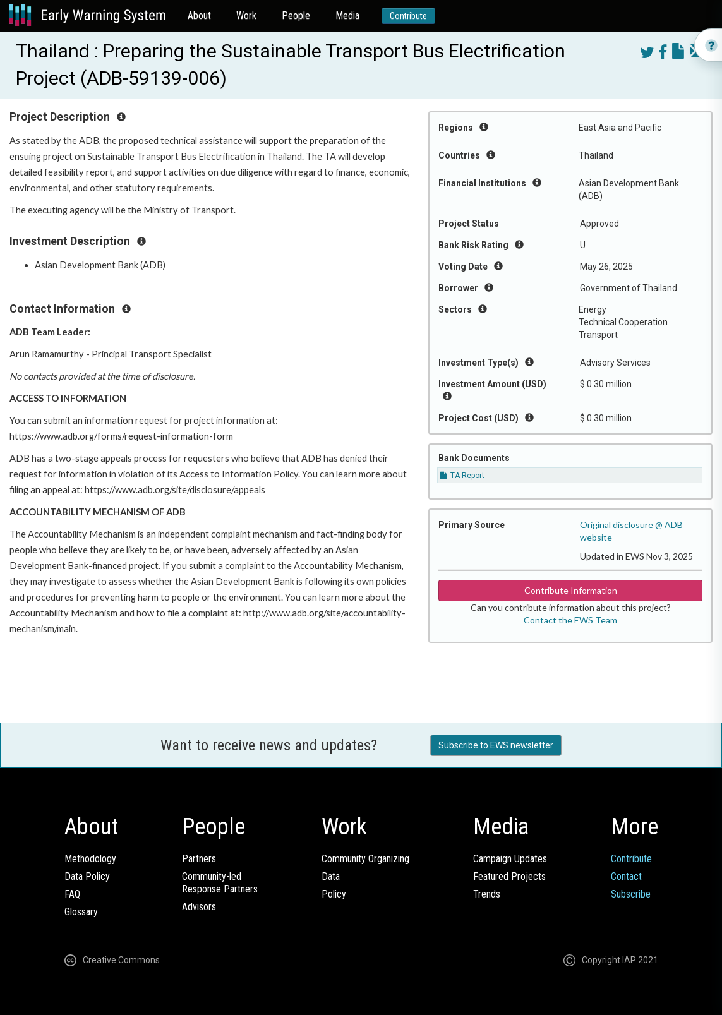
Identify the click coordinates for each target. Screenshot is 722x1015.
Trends (486, 894)
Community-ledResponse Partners (220, 882)
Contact (626, 876)
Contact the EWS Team (570, 620)
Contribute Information (570, 590)
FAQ (72, 894)
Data (331, 876)
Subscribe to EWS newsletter (495, 745)
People (296, 15)
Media (347, 15)
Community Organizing (365, 859)
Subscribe (631, 894)
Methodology (90, 859)
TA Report (462, 475)
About (199, 15)
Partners (199, 859)
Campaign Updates (510, 859)
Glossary (81, 912)
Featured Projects (509, 876)
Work (246, 15)
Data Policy (87, 876)
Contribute (408, 16)
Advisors (199, 907)
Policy (334, 894)
